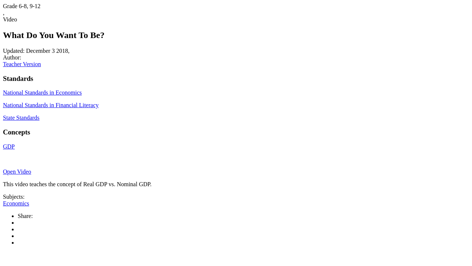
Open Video (17, 171)
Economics (16, 203)
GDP (9, 146)
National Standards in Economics (42, 92)
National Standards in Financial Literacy (50, 105)
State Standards (21, 118)
